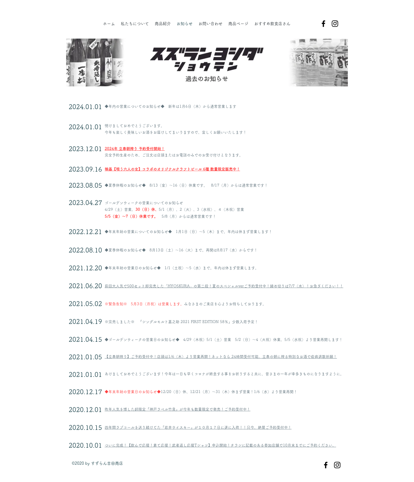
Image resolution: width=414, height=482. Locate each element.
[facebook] (323, 23)
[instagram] (335, 23)
